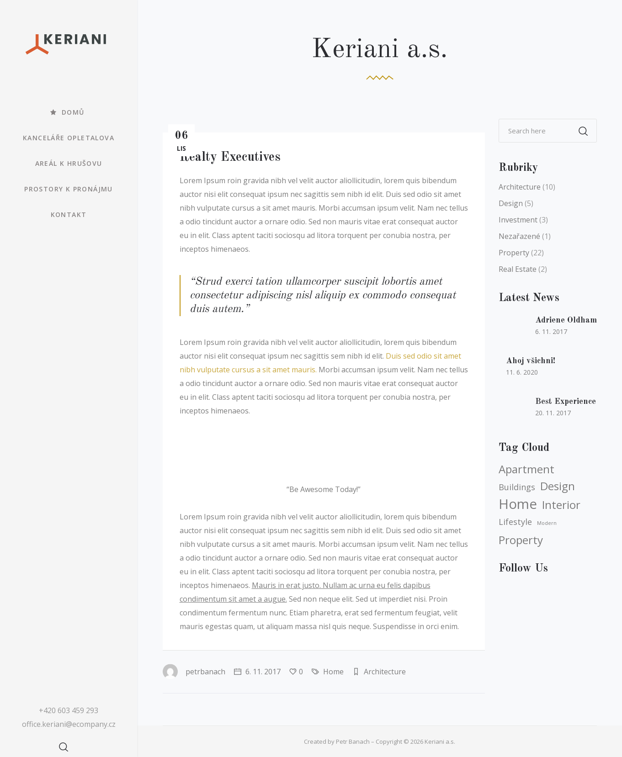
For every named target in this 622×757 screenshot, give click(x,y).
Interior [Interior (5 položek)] (561, 505)
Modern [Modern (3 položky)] (547, 523)
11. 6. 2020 (522, 372)
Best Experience (565, 401)
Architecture (385, 672)
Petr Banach (353, 741)
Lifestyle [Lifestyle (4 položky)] (515, 521)
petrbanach (194, 672)
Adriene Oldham (566, 320)
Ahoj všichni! (530, 361)
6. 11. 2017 (257, 672)
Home (333, 672)
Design (511, 203)
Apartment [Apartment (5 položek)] (526, 469)
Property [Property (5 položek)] (521, 540)
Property (514, 253)
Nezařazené (519, 236)
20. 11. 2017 (553, 412)
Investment (518, 220)
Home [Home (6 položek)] (518, 504)
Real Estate (518, 269)
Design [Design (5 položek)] (557, 486)
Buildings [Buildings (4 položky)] (517, 487)
